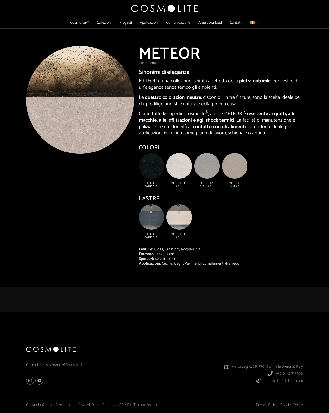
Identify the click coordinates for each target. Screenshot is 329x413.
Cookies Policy (291, 405)
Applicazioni (149, 22)
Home (143, 63)
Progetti (125, 22)
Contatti (236, 22)
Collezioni (104, 22)
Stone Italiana (77, 365)
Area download (210, 22)
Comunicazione (178, 22)
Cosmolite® (79, 22)
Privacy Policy (266, 405)
